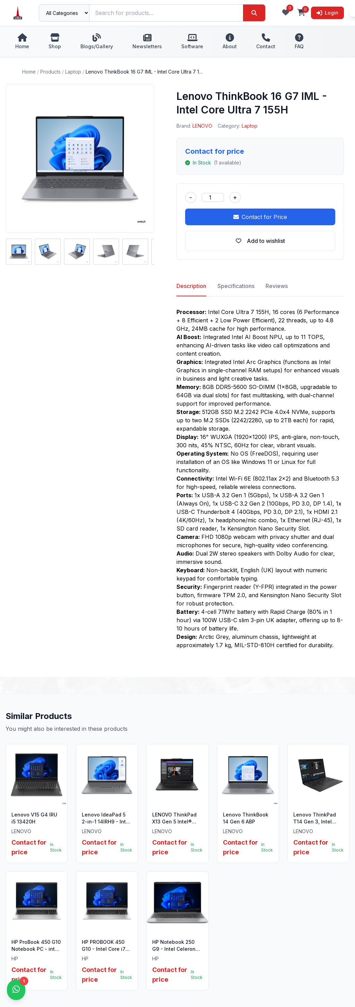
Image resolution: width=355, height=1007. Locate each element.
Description (191, 285)
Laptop (73, 72)
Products (50, 72)
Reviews (277, 285)
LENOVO (202, 126)
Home (29, 72)
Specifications (235, 285)
